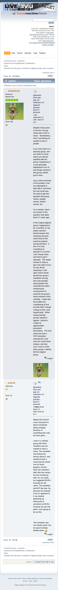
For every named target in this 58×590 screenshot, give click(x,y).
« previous (46, 73)
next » (52, 73)
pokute (11, 382)
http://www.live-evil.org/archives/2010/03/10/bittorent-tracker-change (43, 43)
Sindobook (29, 63)
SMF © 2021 (21, 578)
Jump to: (29, 562)
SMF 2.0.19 (12, 578)
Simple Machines (32, 578)
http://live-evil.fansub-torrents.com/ (42, 33)
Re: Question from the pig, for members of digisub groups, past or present (38, 393)
